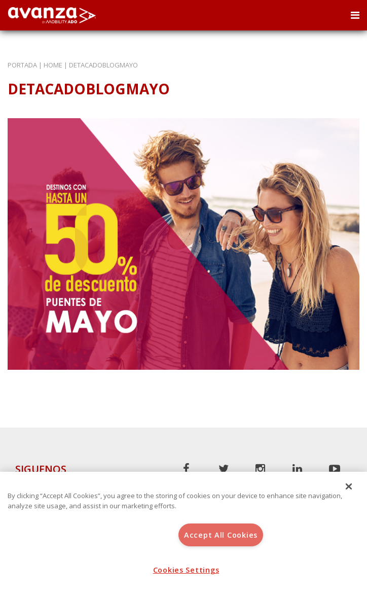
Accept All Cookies (221, 535)
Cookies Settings (186, 570)
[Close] (349, 486)
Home (53, 64)
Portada (22, 64)
